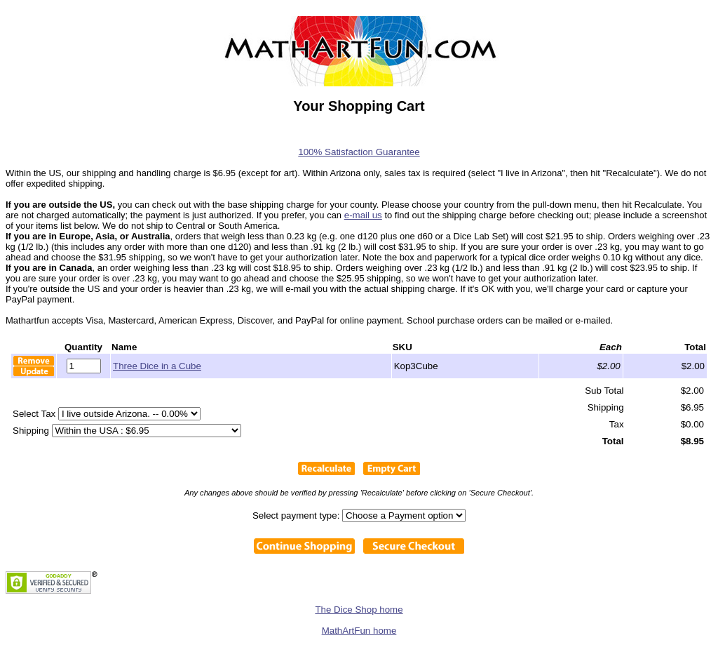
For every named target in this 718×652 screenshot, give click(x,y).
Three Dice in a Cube (157, 366)
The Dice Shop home (358, 609)
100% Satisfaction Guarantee (358, 152)
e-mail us (363, 215)
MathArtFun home (359, 630)
